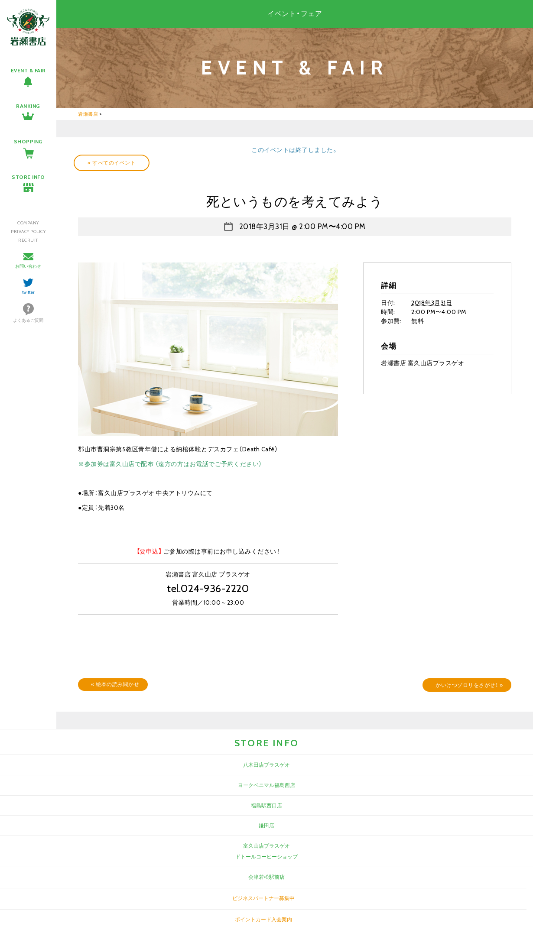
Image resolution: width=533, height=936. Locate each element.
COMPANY (28, 223)
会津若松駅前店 (266, 877)
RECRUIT (28, 240)
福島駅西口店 (266, 805)
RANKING (28, 106)
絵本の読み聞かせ (115, 684)
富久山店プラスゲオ (266, 845)
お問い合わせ (28, 266)
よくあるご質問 (28, 320)
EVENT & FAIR (28, 70)
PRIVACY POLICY (28, 231)
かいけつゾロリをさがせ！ (469, 685)
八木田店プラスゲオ (266, 764)
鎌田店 (266, 825)
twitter (28, 292)
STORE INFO (28, 177)
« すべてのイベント (112, 162)
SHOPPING (28, 141)
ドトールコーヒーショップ (266, 856)
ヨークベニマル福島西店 (266, 785)
